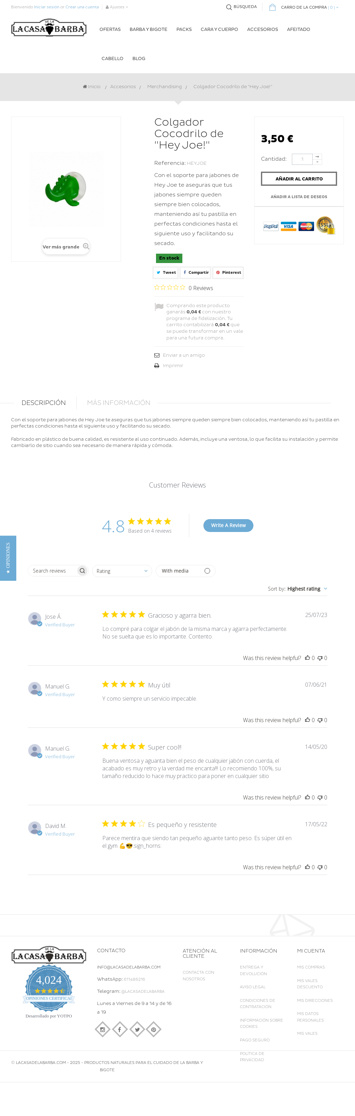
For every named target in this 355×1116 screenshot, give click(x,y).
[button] (8, 558)
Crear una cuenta (82, 7)
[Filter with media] (186, 571)
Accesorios (123, 87)
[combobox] (122, 571)
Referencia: (170, 163)
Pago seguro (255, 1040)
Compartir (195, 272)
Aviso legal (253, 987)
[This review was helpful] (307, 658)
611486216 (134, 979)
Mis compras (311, 967)
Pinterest (228, 272)
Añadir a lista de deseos (299, 197)
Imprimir (173, 366)
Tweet (165, 272)
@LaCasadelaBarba (143, 991)
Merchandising (164, 87)
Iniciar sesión (46, 7)
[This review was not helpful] (320, 658)
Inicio (92, 87)
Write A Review (228, 525)
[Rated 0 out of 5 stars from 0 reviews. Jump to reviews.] (183, 287)
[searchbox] (52, 570)
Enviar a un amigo (184, 355)
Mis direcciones (315, 1000)
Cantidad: (276, 159)
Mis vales (307, 1033)
